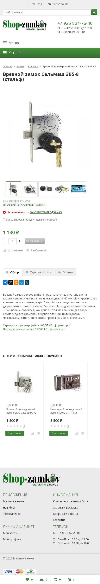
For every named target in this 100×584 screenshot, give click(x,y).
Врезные (33, 66)
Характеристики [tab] (38, 272)
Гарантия (59, 520)
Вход (37, 4)
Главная (7, 66)
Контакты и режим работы (71, 501)
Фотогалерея (12, 514)
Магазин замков (13, 501)
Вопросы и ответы (65, 514)
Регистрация (58, 4)
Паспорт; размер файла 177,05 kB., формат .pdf (34, 329)
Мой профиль (12, 539)
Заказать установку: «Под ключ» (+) (30, 219)
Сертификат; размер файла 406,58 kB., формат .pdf (36, 325)
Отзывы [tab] (65, 272)
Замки (20, 66)
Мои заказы (11, 533)
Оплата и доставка (65, 507)
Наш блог (9, 507)
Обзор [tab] (12, 272)
